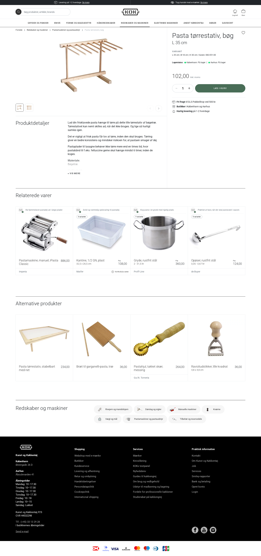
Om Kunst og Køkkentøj (205, 460)
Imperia (23, 271)
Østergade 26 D (24, 464)
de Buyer (195, 271)
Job (194, 466)
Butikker (79, 460)
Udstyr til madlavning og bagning (151, 486)
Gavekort (227, 23)
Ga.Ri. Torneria (141, 377)
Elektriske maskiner (166, 23)
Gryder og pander (38, 23)
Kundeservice (81, 466)
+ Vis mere (74, 173)
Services (196, 471)
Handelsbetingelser (85, 481)
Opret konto (198, 486)
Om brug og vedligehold (146, 481)
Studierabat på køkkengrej (147, 497)
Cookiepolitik (81, 491)
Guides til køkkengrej (144, 476)
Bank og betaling (201, 481)
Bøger (212, 23)
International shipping (86, 497)
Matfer (79, 271)
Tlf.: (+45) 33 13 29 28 (28, 521)
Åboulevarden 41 (25, 474)
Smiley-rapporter (201, 476)
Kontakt (196, 455)
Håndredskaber (106, 23)
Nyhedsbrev (139, 471)
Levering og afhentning (87, 471)
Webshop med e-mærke (87, 455)
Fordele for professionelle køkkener (153, 491)
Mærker (137, 455)
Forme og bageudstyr (78, 23)
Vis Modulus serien (120, 271)
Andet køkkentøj (194, 23)
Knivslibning (139, 460)
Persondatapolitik (84, 486)
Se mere (85, 2)
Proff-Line (139, 271)
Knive (57, 23)
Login (195, 491)
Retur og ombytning (85, 476)
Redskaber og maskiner (134, 23)
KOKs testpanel (141, 466)
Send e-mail (22, 531)
